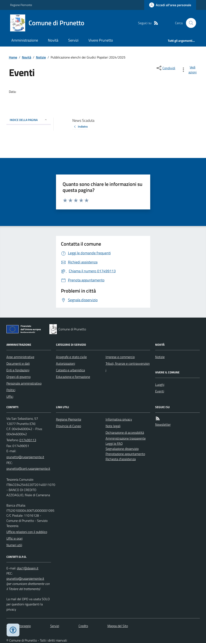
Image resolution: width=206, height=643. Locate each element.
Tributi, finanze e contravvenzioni (128, 367)
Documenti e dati (18, 363)
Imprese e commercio (120, 356)
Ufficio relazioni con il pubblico (26, 531)
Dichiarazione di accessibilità (125, 432)
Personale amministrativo (24, 383)
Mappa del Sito (117, 625)
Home (13, 57)
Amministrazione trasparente (126, 438)
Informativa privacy (119, 419)
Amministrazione (24, 40)
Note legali (113, 425)
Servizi (73, 40)
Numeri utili (14, 545)
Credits (83, 625)
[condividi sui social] (165, 68)
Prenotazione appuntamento (125, 453)
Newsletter (163, 424)
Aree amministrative (20, 356)
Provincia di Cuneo (68, 425)
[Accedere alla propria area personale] (170, 5)
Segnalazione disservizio (122, 448)
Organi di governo (18, 376)
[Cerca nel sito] (189, 23)
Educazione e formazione (73, 376)
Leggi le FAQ (114, 443)
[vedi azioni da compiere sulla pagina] (190, 70)
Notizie (41, 57)
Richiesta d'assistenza (121, 459)
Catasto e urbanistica (70, 370)
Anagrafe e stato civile (71, 356)
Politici (10, 389)
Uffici (9, 396)
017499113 (27, 439)
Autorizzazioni (65, 363)
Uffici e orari (14, 538)
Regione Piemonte (21, 5)
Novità (53, 40)
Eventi (159, 391)
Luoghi (159, 384)
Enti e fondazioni (17, 370)
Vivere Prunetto (100, 40)
